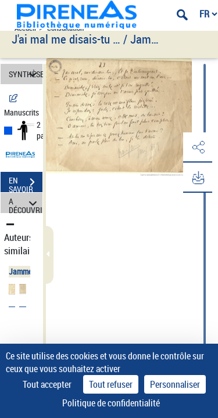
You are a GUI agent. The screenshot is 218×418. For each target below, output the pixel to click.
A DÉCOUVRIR (25, 203)
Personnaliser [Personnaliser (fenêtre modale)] (175, 384)
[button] (197, 147)
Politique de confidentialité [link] (111, 403)
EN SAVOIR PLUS (25, 183)
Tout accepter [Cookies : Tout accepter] (47, 384)
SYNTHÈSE (25, 74)
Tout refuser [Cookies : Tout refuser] (111, 384)
